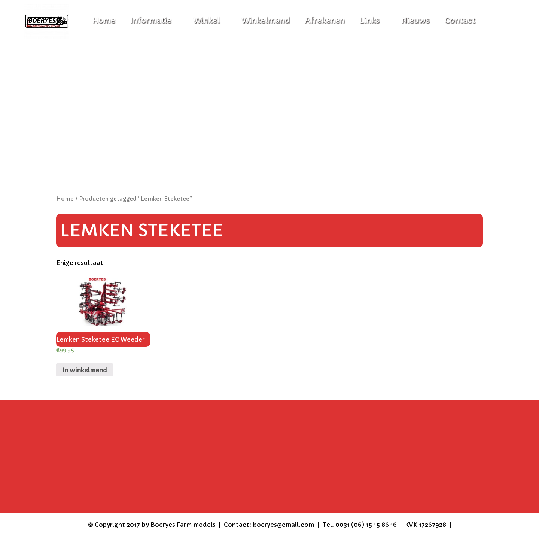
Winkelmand (265, 20)
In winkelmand (84, 370)
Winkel (206, 20)
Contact (460, 20)
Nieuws (415, 20)
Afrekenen (325, 20)
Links (370, 20)
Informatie (150, 20)
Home (65, 198)
